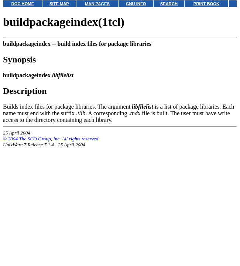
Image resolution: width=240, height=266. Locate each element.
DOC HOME (22, 3)
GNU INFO (136, 3)
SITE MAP (59, 3)
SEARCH (169, 3)
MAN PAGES (97, 3)
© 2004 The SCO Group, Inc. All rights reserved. (51, 138)
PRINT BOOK (206, 3)
